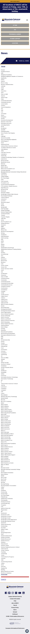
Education (3, 330)
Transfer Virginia (5, 217)
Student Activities (5, 537)
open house (4, 174)
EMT (2, 338)
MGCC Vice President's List (8, 168)
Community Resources (6, 285)
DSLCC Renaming (5, 322)
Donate (3, 118)
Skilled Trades (4, 529)
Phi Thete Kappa (5, 495)
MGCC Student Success (7, 446)
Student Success (5, 540)
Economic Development (7, 120)
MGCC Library (4, 167)
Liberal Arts (4, 159)
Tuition (2, 563)
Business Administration (7, 84)
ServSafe (3, 527)
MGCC (2, 403)
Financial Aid (4, 346)
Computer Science (5, 286)
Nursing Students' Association (8, 485)
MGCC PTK (3, 442)
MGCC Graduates (5, 425)
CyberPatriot (4, 301)
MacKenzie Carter (5, 162)
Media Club (3, 165)
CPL (2, 108)
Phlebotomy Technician (7, 498)
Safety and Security (6, 524)
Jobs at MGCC (15, 603)
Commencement (5, 278)
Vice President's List (6, 221)
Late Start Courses (6, 152)
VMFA (2, 226)
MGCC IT (3, 430)
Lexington (3, 390)
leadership (3, 155)
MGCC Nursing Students (7, 435)
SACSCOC (3, 522)
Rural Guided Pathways (6, 196)
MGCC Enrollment (5, 416)
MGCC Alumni (4, 404)
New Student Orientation (7, 472)
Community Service (6, 102)
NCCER (2, 471)
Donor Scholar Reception (7, 314)
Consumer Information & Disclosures (15, 628)
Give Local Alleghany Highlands (8, 139)
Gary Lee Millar (5, 357)
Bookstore (3, 259)
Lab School (3, 387)
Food (2, 348)
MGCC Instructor (5, 427)
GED (2, 361)
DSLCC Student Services (7, 323)
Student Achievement (6, 535)
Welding (3, 569)
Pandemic (3, 490)
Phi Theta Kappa (5, 178)
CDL (2, 272)
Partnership (4, 492)
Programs (3, 505)
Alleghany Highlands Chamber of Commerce (12, 76)
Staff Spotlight (4, 208)
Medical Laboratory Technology (9, 396)
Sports (2, 531)
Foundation (4, 353)
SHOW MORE (4, 574)
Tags (3, 67)
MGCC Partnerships (6, 438)
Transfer (3, 558)
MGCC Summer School (6, 451)
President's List (5, 183)
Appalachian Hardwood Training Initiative (11, 249)
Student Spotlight (5, 210)
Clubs (2, 99)
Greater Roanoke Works (7, 367)
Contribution (4, 289)
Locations (15, 43)
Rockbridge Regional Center (8, 521)
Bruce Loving (4, 83)
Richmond (3, 191)
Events (2, 341)
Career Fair (4, 267)
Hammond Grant (5, 144)
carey (2, 87)
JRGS (2, 151)
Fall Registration (5, 131)
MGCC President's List (6, 440)
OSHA (2, 488)
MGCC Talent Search (6, 453)
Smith (2, 204)
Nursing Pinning (5, 484)
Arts (2, 255)
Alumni (2, 244)
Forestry (3, 351)
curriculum (3, 113)
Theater (3, 215)
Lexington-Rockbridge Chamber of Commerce (12, 157)
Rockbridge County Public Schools (9, 194)
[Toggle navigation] (27, 20)
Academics (4, 234)
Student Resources (6, 539)
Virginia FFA (4, 568)
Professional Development (8, 184)
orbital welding (4, 176)
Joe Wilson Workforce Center (8, 147)
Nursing (3, 482)
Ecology (3, 328)
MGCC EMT (4, 414)
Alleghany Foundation (6, 74)
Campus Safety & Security (15, 596)
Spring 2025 (4, 207)
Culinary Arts (4, 299)
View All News (22, 61)
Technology (4, 553)
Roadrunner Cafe (5, 514)
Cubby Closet (4, 296)
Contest (3, 105)
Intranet (15, 612)
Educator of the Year (6, 121)
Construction (4, 288)
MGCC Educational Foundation (8, 412)
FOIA (15, 601)
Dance (2, 115)
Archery (3, 252)
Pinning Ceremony (5, 501)
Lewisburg (3, 388)
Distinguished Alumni (6, 309)
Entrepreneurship (5, 340)
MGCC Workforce (5, 459)
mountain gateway (5, 170)
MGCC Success (5, 450)
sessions (3, 200)
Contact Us (3, 579)
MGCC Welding (4, 456)
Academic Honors (5, 71)
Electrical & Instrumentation (8, 333)
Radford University (5, 508)
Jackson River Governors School (9, 146)
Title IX (15, 605)
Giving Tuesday (5, 362)
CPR (2, 110)
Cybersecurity (4, 302)
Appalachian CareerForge (7, 247)
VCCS (2, 565)
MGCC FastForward (6, 421)
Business (3, 262)
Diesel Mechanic (5, 307)
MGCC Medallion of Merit (7, 433)
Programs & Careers (15, 34)
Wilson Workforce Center (7, 571)
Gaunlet (3, 359)
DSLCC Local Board (6, 319)
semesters (4, 199)
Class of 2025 (4, 94)
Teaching (3, 552)
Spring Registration (6, 532)
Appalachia (3, 78)
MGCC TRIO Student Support (8, 454)
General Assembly (5, 138)
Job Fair (3, 385)
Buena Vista (4, 260)
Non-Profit (3, 479)
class (2, 92)
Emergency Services (6, 123)
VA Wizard (15, 614)
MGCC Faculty (4, 419)
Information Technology (7, 378)
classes (3, 95)
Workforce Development (7, 231)
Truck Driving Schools (6, 561)
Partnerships (4, 493)
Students (3, 542)
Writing (3, 233)
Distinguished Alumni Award (8, 310)
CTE (2, 112)
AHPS (2, 241)
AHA (2, 239)
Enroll (2, 126)
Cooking (3, 291)
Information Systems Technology (9, 377)
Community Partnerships (7, 283)
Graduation (3, 365)
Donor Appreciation (6, 312)
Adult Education (5, 236)
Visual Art (3, 225)
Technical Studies (5, 213)
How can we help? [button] (15, 1)
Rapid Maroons (4, 187)
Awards (3, 81)
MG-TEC (3, 399)
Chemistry (3, 275)
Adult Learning (4, 238)
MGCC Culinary (4, 408)
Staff (2, 534)
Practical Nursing (5, 503)
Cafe (2, 263)
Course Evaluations (6, 107)
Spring (2, 205)
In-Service (3, 375)
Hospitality (3, 372)
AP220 (2, 246)
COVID (2, 293)
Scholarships (4, 526)
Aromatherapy (4, 254)
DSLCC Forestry (5, 317)
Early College (4, 327)
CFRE (2, 89)
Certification (4, 273)
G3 (1, 356)
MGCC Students (5, 448)
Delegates (3, 117)
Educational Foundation (7, 331)
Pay (15, 29)
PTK (2, 506)
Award (2, 79)
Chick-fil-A (3, 91)
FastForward (4, 344)
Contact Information (15, 598)
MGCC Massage (5, 432)
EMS (2, 336)
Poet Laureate (4, 181)
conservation (4, 104)
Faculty (3, 343)
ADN (2, 73)
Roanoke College (5, 192)
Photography (4, 500)
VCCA (2, 220)
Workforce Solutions (6, 573)
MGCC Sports (4, 445)
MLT (2, 466)
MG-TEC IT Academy (6, 401)
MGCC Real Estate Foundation (8, 443)
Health (2, 369)
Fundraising (4, 354)
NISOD (2, 476)
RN (1, 511)
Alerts (15, 609)
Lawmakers (4, 154)
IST (2, 380)
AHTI (2, 242)
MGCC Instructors (5, 429)
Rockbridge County (5, 518)
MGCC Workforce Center (7, 463)
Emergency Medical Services (8, 335)
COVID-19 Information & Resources (15, 616)
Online (2, 487)
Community (4, 280)
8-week (3, 70)
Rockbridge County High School (9, 519)
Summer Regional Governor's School (10, 547)
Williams (3, 228)
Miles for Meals (5, 464)
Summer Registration (6, 212)
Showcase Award (5, 202)
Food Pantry (4, 349)
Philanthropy (4, 497)
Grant (2, 142)
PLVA (2, 179)
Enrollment (3, 128)
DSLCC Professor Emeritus (8, 320)
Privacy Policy (15, 607)
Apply (2, 251)
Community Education (6, 100)
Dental (2, 306)
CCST (2, 270)
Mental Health (4, 398)
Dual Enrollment (5, 325)
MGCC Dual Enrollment (6, 411)
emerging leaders (5, 125)
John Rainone (4, 149)
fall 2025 (3, 129)
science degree (5, 197)
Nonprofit (3, 480)
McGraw (3, 163)
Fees (2, 134)
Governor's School (5, 364)
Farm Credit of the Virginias (8, 133)
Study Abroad (4, 544)
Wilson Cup (3, 229)
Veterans (3, 566)
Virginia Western (5, 223)
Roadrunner (4, 513)
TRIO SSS (3, 218)
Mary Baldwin (4, 395)
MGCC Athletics (5, 406)
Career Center (4, 265)
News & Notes (4, 474)
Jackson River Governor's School (9, 383)
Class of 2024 (4, 276)
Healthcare (4, 370)
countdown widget (15, 15)
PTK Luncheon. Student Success (9, 186)
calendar (3, 86)
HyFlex (2, 374)
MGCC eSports (4, 417)
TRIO (2, 560)
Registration (4, 510)
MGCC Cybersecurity (6, 409)
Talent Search (4, 548)
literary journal (4, 160)
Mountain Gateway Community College (10, 469)
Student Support (15, 38)
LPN (2, 391)
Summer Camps (5, 545)
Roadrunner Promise (6, 516)
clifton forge (4, 97)
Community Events (5, 281)
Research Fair (4, 189)
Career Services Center (7, 268)
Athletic (3, 257)
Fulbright (3, 136)
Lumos (2, 393)
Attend (15, 25)
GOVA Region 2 (4, 141)
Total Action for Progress (7, 556)
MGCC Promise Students (7, 304)
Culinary (3, 297)
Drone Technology (5, 315)
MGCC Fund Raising (6, 424)
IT (1, 382)
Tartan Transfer (5, 550)
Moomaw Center (5, 467)
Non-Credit (3, 477)
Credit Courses (5, 294)
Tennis (2, 555)
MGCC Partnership (5, 437)
